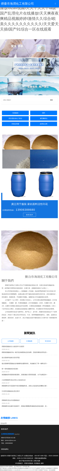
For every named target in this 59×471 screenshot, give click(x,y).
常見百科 (48, 341)
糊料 (43, 113)
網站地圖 (37, 461)
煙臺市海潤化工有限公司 (17, 3)
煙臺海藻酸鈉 (28, 463)
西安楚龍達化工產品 (15, 118)
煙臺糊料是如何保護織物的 (11, 400)
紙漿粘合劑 (43, 124)
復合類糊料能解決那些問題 (11, 357)
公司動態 (11, 341)
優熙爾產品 (43, 118)
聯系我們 (29, 215)
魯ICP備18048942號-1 (26, 461)
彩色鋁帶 (4, 423)
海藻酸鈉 (15, 113)
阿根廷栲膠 (15, 124)
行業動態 (29, 341)
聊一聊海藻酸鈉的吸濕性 (10, 369)
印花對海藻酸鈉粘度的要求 (11, 391)
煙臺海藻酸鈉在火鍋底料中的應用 (13, 346)
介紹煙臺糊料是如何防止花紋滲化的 (14, 380)
